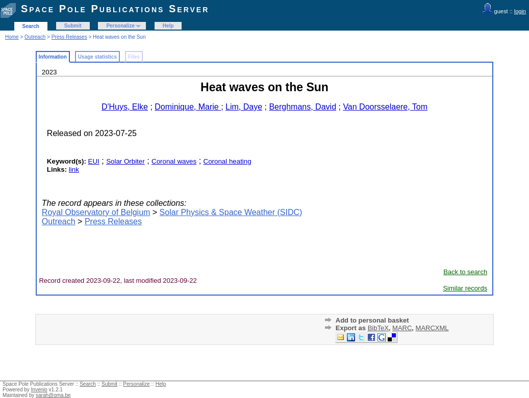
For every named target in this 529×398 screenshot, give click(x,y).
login (520, 11)
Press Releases (69, 37)
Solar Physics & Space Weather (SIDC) (231, 212)
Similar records (465, 288)
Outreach (34, 37)
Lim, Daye (243, 106)
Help (168, 26)
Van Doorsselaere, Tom (385, 106)
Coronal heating (227, 161)
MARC (402, 328)
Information (53, 57)
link (74, 169)
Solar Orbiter (125, 161)
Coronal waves (174, 161)
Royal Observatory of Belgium (96, 212)
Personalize (120, 26)
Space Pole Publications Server (115, 8)
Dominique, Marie (188, 106)
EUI (93, 161)
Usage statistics (97, 57)
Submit (73, 26)
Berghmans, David (302, 106)
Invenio (39, 389)
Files (134, 57)
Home (12, 37)
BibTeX (378, 328)
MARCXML (432, 328)
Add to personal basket (372, 320)
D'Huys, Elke (125, 106)
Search (30, 26)
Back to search (465, 272)
